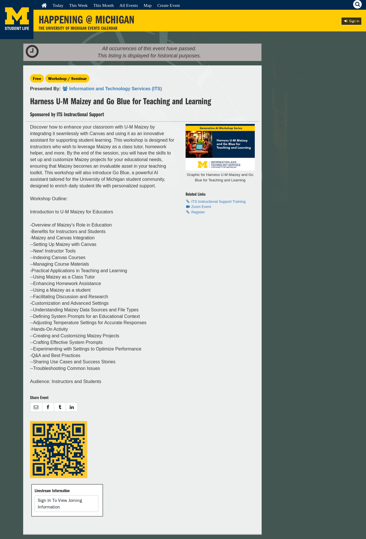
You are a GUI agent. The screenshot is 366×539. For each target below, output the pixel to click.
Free (37, 78)
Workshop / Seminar (67, 78)
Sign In (351, 21)
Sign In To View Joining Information (60, 503)
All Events (129, 5)
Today (58, 5)
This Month (103, 5)
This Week (78, 5)
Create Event (168, 5)
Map (148, 5)
